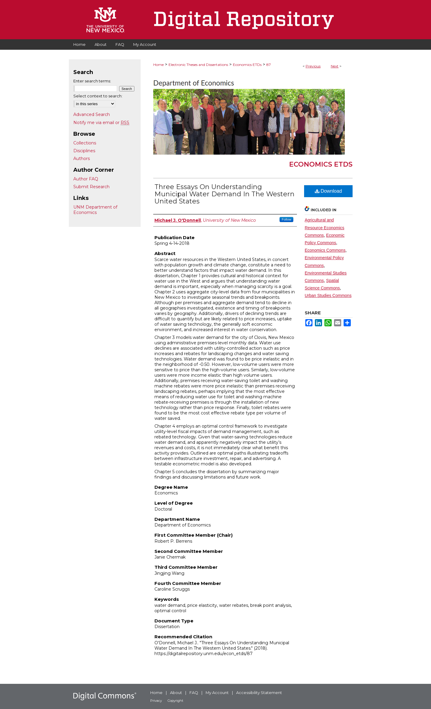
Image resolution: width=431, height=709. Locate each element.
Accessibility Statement (259, 692)
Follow (286, 219)
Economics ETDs (247, 64)
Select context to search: (97, 95)
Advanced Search (91, 114)
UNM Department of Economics (95, 209)
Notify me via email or (101, 122)
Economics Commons (325, 250)
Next (335, 66)
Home (158, 64)
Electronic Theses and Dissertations (198, 64)
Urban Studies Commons (328, 295)
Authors (81, 158)
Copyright (175, 701)
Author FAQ (85, 179)
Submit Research (91, 186)
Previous (313, 66)
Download (328, 191)
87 (268, 64)
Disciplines (84, 150)
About (176, 692)
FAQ (193, 692)
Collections (84, 143)
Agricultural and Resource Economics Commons (324, 227)
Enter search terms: (92, 81)
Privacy (156, 701)
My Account (217, 692)
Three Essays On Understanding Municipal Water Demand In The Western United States (224, 194)
